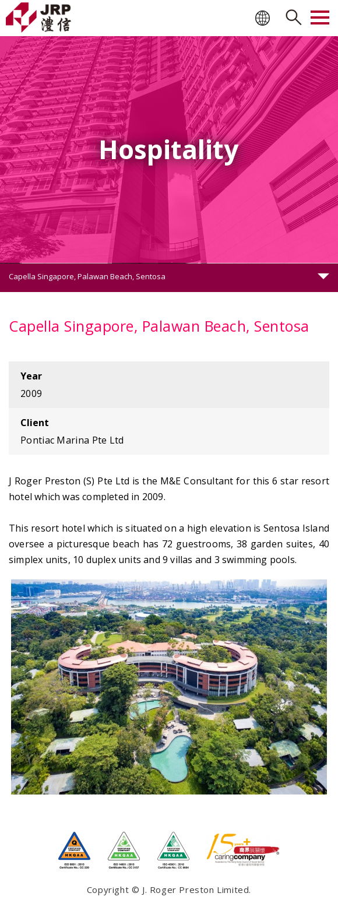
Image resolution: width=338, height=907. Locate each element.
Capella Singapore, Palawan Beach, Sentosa (87, 276)
